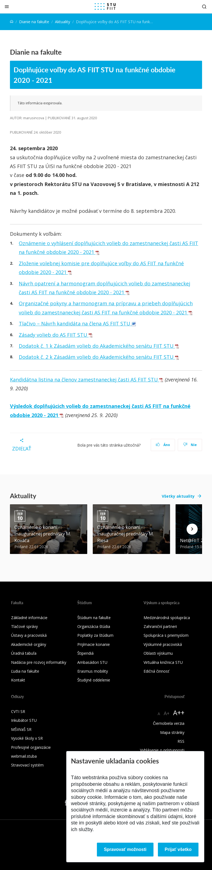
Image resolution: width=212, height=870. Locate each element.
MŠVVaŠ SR (21, 729)
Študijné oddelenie (93, 680)
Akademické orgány (28, 644)
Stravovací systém (27, 765)
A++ (178, 712)
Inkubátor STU (24, 720)
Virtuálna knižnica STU (163, 662)
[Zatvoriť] (7, 6)
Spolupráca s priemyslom (166, 635)
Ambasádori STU (92, 662)
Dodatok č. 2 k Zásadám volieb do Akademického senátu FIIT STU (99, 357)
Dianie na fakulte (34, 21)
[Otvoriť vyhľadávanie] (204, 6)
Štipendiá (85, 653)
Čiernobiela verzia (168, 723)
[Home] (11, 21)
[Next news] (192, 529)
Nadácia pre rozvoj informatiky (38, 662)
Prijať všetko (178, 849)
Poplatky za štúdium (95, 635)
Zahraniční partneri (160, 626)
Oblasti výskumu (158, 653)
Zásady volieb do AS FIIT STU (56, 334)
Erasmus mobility (92, 671)
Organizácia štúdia (93, 626)
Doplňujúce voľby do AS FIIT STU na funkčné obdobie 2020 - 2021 (94, 75)
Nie (190, 444)
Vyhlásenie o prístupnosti (162, 750)
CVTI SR (18, 711)
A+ (166, 713)
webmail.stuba (24, 756)
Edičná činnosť (156, 671)
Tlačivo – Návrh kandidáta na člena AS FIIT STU (77, 323)
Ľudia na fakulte (25, 671)
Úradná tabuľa (23, 653)
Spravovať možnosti (125, 849)
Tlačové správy (24, 626)
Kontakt (18, 680)
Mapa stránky (172, 732)
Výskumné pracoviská (163, 644)
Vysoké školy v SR (27, 738)
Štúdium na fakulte (94, 617)
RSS (180, 741)
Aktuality (62, 21)
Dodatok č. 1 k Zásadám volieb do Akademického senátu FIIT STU (99, 346)
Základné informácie (29, 617)
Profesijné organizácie (31, 747)
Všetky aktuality (178, 496)
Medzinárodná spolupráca (167, 617)
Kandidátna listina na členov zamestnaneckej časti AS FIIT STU (86, 379)
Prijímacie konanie (93, 644)
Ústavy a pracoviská (29, 635)
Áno (163, 444)
